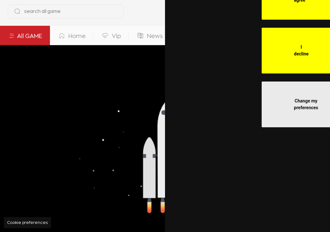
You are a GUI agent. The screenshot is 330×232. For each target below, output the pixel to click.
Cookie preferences (27, 223)
